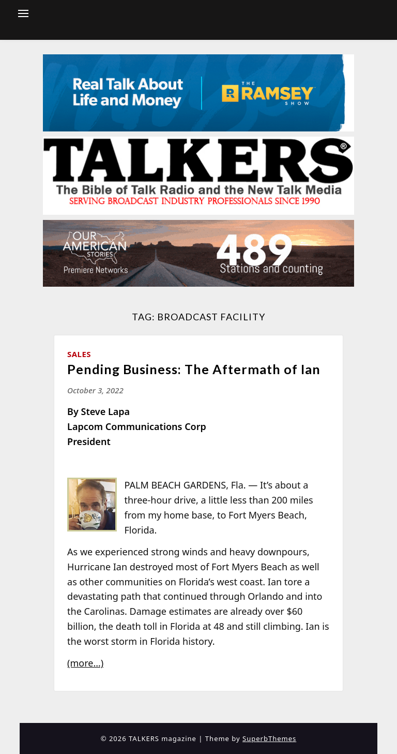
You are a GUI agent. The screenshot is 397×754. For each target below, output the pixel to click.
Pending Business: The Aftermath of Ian (193, 369)
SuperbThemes (269, 738)
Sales (79, 354)
